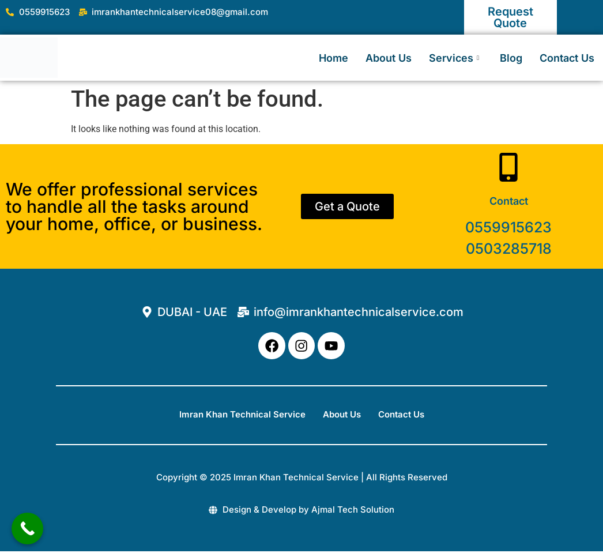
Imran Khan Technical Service (242, 416)
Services (454, 58)
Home (333, 58)
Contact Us (567, 58)
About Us (388, 58)
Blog (511, 58)
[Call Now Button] (27, 528)
